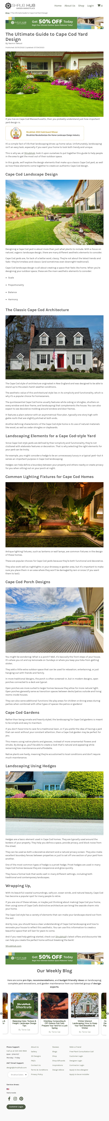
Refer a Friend (75, 1047)
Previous (1, 1013)
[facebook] (10, 1100)
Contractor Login (76, 1065)
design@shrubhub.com (17, 1068)
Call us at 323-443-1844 (17, 1051)
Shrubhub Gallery (19, 1074)
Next (107, 1013)
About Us (70, 5)
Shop (81, 5)
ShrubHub (29, 153)
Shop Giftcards (58, 1061)
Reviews (55, 1047)
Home (58, 5)
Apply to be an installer (79, 1074)
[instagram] (16, 1100)
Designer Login (75, 1061)
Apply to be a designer (78, 1070)
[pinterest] (21, 1100)
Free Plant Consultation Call (81, 1051)
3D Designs (36, 1056)
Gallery (34, 1051)
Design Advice (58, 1070)
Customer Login (76, 1056)
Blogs (54, 1051)
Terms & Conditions (39, 1070)
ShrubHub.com (13, 946)
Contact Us (36, 1065)
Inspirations (57, 1065)
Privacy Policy (37, 1074)
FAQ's (33, 1061)
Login (90, 5)
